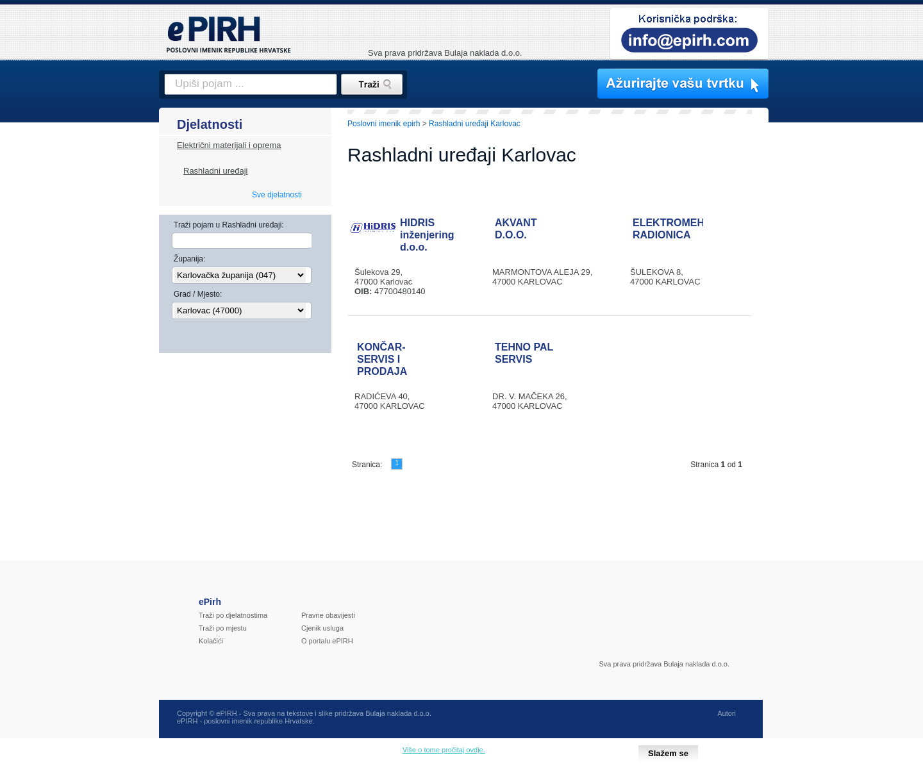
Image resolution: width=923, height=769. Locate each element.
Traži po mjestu (223, 628)
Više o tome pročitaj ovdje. (444, 750)
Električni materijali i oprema (229, 145)
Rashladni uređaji (215, 171)
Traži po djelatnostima (233, 615)
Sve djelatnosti (277, 194)
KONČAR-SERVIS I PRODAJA (382, 359)
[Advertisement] (825, 330)
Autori (726, 713)
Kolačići (211, 641)
